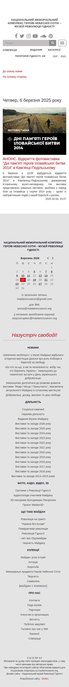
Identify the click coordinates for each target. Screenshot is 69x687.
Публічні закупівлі (34, 624)
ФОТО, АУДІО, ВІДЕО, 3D (33, 483)
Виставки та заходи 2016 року (33, 471)
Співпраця (34, 638)
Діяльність (33, 402)
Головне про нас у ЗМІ (34, 629)
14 (45, 275)
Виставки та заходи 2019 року (33, 457)
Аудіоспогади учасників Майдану (33, 495)
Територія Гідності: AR (30, 56)
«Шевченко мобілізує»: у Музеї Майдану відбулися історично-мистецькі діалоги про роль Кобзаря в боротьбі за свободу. (33, 359)
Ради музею (34, 605)
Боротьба (33, 566)
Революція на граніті (33, 519)
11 (28, 275)
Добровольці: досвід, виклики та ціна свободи (33, 395)
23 (17, 283)
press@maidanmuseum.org (34, 308)
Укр (55, 56)
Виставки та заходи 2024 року (33, 433)
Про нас (34, 593)
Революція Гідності (33, 533)
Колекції (33, 550)
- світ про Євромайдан (33, 538)
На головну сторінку (14, 76)
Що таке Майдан (33, 511)
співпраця (10, 50)
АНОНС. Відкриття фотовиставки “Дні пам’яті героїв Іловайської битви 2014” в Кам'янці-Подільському (34, 163)
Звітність (34, 619)
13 (40, 275)
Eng (63, 56)
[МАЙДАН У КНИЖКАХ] (33, 586)
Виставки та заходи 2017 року (33, 466)
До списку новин (12, 71)
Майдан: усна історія (33, 557)
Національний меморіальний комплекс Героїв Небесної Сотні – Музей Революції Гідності (34, 23)
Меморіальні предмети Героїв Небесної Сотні (33, 571)
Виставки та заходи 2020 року (33, 452)
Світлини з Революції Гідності (33, 490)
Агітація (33, 562)
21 (45, 279)
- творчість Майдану (33, 543)
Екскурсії (54, 49)
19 (34, 279)
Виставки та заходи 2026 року (33, 423)
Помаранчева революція (33, 528)
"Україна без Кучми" (33, 523)
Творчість (33, 576)
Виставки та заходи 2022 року (33, 442)
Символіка (33, 581)
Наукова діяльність (33, 414)
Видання (36, 49)
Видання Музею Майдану (33, 418)
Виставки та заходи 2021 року (33, 447)
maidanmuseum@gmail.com (34, 298)
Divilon (45, 678)
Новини (33, 347)
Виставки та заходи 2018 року (33, 461)
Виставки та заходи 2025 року (33, 428)
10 (22, 275)
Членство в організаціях (34, 614)
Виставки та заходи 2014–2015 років (33, 476)
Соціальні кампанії (33, 409)
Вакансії (34, 633)
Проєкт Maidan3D (33, 504)
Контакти (34, 600)
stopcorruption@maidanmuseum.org (34, 318)
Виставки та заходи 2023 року (33, 438)
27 (40, 283)
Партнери (34, 609)
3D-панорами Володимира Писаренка (33, 500)
